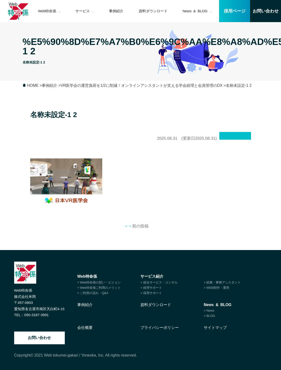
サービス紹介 (151, 276)
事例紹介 (85, 305)
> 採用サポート (151, 293)
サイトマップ (215, 328)
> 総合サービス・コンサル (158, 282)
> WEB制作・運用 (216, 287)
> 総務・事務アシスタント (222, 282)
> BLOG (209, 316)
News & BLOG (218, 305)
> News (209, 310)
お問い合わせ (39, 338)
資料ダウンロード (155, 305)
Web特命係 (87, 276)
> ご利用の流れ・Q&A (92, 293)
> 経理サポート (151, 287)
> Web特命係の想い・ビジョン (99, 282)
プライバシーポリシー (159, 328)
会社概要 (85, 328)
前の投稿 (136, 226)
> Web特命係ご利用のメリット (99, 287)
